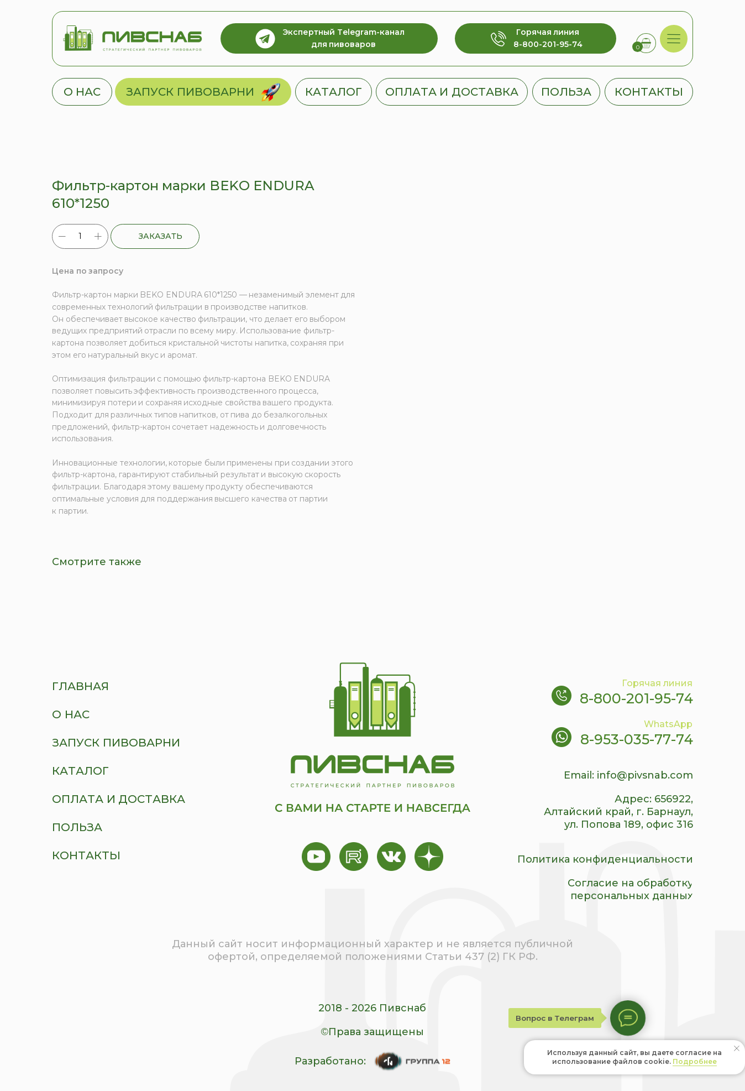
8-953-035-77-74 (636, 739)
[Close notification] (736, 1048)
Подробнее (695, 1061)
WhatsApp (668, 724)
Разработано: (330, 1061)
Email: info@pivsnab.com (628, 775)
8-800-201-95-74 (636, 698)
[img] (674, 39)
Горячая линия (657, 683)
